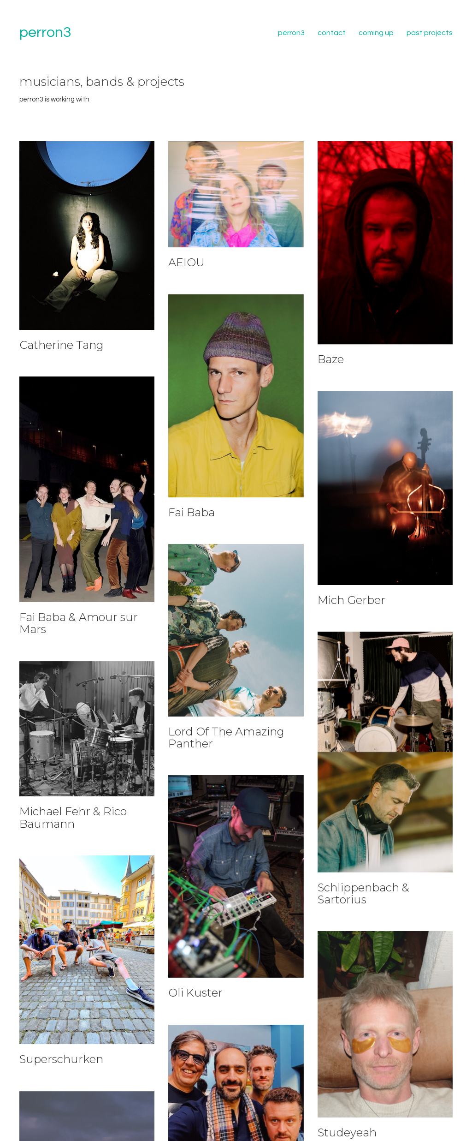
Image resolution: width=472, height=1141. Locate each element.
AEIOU (186, 263)
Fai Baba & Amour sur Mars (78, 623)
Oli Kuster (195, 997)
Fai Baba (191, 513)
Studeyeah (347, 1133)
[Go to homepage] (45, 33)
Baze (331, 359)
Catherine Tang (61, 345)
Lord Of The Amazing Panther (226, 738)
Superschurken (61, 1060)
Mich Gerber (351, 600)
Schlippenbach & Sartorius (363, 895)
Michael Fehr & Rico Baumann (73, 820)
